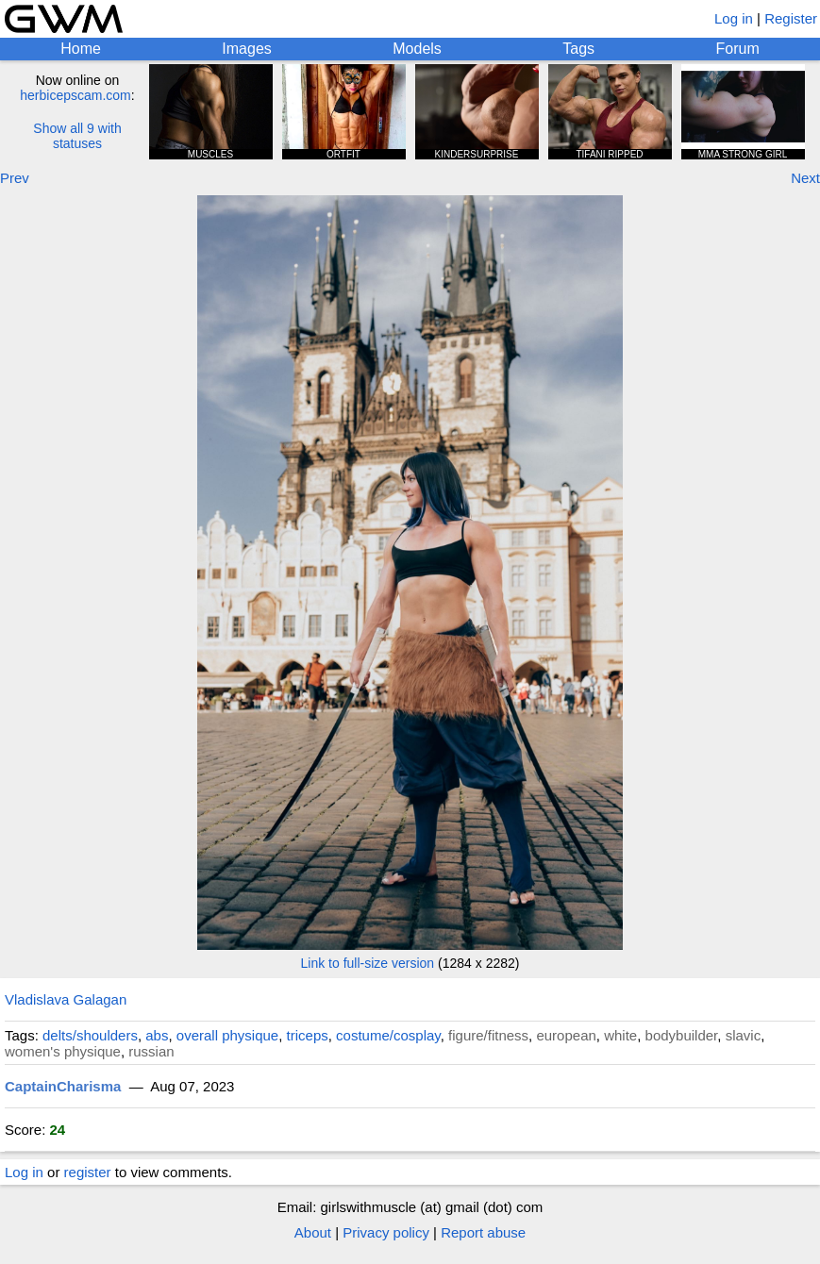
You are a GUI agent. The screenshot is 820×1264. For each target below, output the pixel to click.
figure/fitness (488, 1035)
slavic (743, 1035)
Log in (733, 18)
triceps (307, 1035)
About (312, 1232)
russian (151, 1051)
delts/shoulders (90, 1035)
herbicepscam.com (75, 95)
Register (790, 18)
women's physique (63, 1051)
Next (805, 178)
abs (156, 1035)
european (565, 1035)
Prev (14, 178)
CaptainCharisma (63, 1086)
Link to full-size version (368, 963)
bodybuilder (681, 1035)
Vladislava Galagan (65, 999)
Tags (578, 49)
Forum (738, 49)
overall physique (227, 1035)
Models (417, 49)
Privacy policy (386, 1232)
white (620, 1035)
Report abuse (483, 1232)
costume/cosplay (388, 1035)
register (87, 1172)
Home (80, 49)
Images (246, 49)
